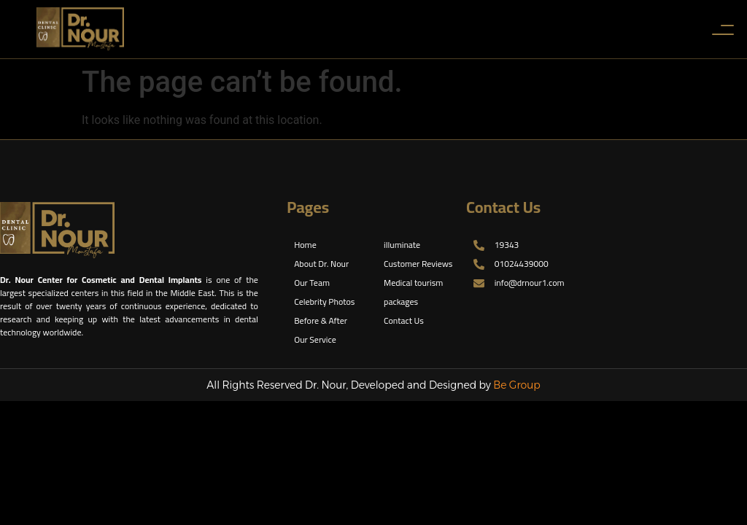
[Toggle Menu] (722, 29)
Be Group (517, 385)
